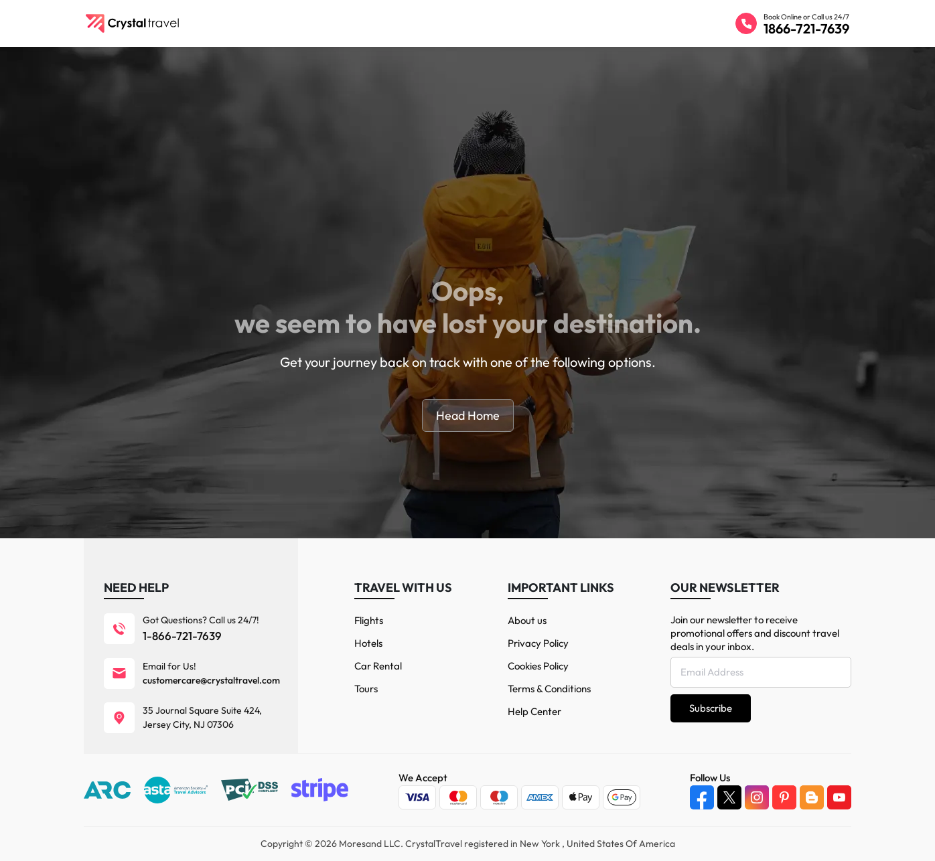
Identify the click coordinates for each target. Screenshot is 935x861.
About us (527, 620)
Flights (368, 620)
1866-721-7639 (806, 28)
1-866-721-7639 (182, 636)
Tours (366, 688)
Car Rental (378, 665)
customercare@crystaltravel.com (211, 680)
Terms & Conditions (549, 688)
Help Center (534, 711)
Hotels (368, 643)
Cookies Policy (538, 665)
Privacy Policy (538, 643)
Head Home (468, 415)
